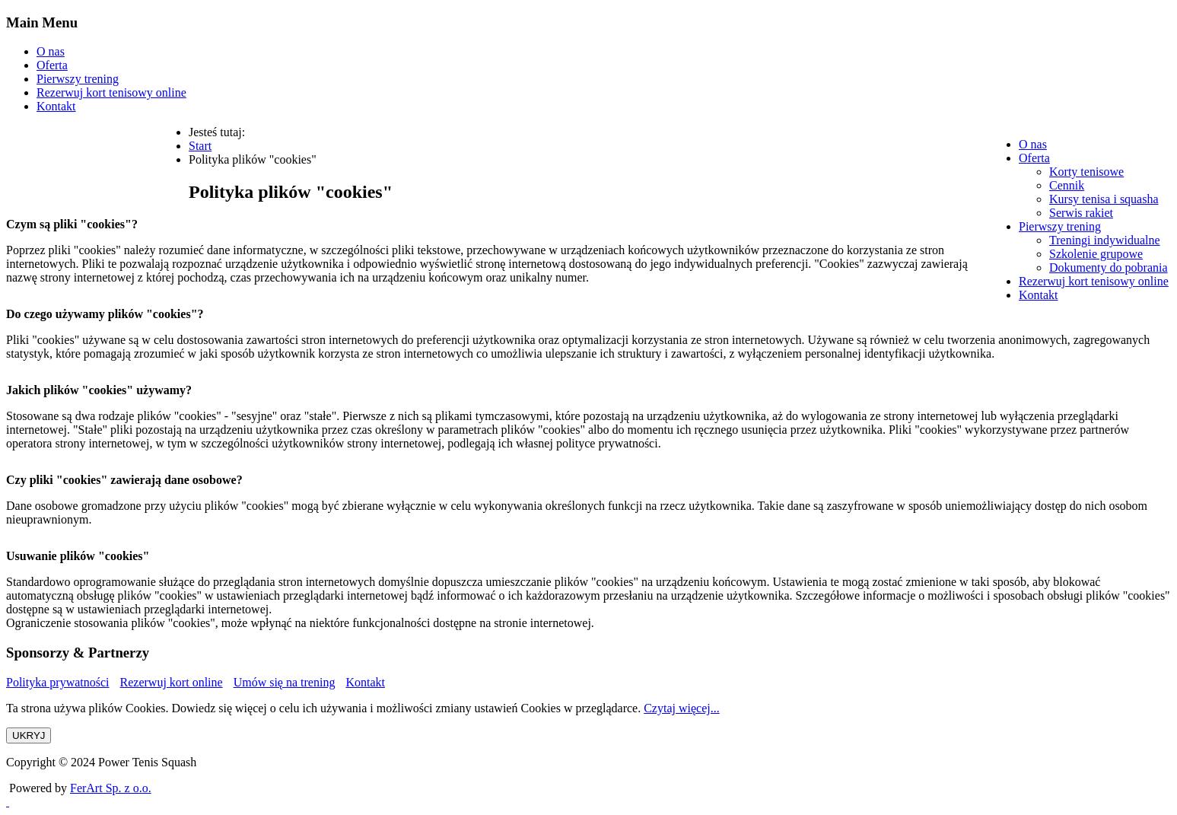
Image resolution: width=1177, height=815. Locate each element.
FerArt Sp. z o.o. (110, 788)
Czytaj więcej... (682, 708)
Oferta (52, 65)
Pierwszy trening (78, 78)
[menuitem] (1033, 144)
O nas (51, 51)
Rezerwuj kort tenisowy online (111, 92)
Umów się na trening (285, 682)
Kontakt (56, 106)
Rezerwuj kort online (171, 682)
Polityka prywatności (58, 682)
